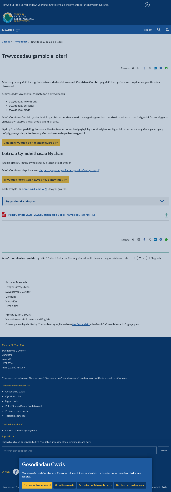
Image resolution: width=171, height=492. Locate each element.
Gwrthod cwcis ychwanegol (130, 117)
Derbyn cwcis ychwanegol (37, 117)
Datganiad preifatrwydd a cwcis (95, 117)
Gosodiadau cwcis (64, 117)
